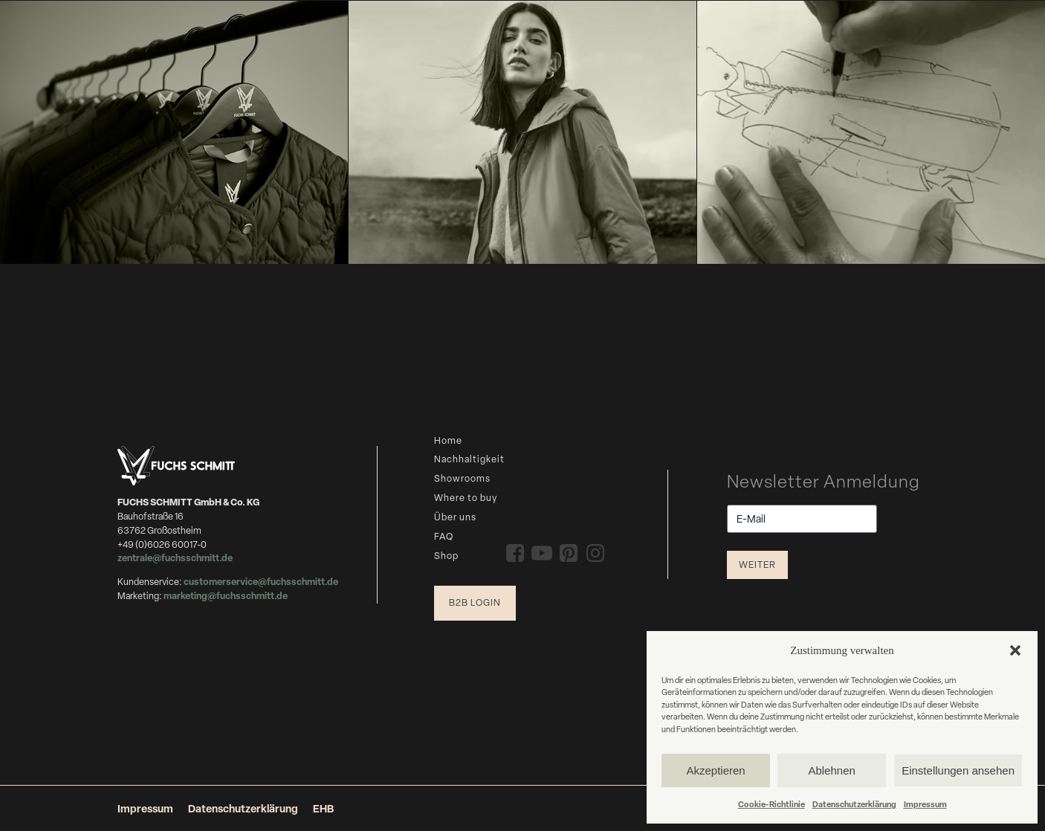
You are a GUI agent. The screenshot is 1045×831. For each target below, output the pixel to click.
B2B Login (475, 602)
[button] (1015, 650)
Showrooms (462, 478)
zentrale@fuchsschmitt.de (175, 558)
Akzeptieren (715, 770)
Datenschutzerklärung (854, 803)
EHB (323, 808)
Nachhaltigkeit (469, 459)
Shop (446, 555)
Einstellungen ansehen (958, 770)
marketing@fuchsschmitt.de (226, 595)
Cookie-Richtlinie (771, 803)
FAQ (443, 536)
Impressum (925, 803)
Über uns (455, 517)
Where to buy (465, 497)
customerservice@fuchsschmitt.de (261, 581)
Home (448, 440)
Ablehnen (831, 770)
